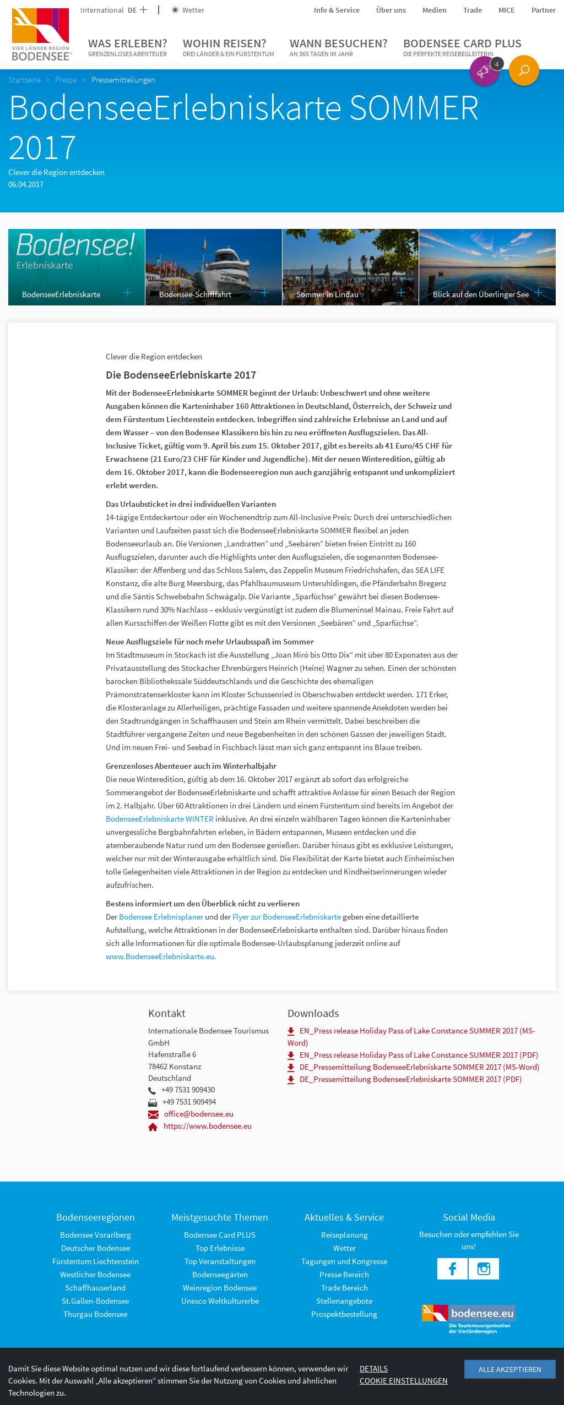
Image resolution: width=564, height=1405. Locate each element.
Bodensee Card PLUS (462, 47)
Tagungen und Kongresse (344, 1261)
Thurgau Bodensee (95, 1314)
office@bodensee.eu (191, 1113)
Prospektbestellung (344, 1314)
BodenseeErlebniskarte (61, 294)
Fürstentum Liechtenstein (95, 1261)
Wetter (187, 10)
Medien (434, 10)
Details (374, 1368)
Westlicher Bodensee (95, 1274)
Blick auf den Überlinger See (481, 294)
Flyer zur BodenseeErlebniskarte (287, 916)
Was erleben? (127, 47)
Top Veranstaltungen (220, 1261)
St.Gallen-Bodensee (95, 1300)
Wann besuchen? (339, 47)
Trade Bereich (344, 1287)
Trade (472, 10)
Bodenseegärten (220, 1274)
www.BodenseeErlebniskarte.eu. (161, 956)
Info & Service (337, 10)
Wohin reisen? (228, 47)
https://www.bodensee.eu (200, 1125)
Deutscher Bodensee (95, 1248)
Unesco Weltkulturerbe (220, 1300)
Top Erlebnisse (220, 1248)
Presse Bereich (344, 1274)
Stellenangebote (344, 1300)
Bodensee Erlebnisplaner (162, 916)
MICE (506, 10)
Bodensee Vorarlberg (95, 1234)
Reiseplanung (344, 1234)
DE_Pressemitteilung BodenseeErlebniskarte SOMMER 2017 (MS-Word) (414, 1067)
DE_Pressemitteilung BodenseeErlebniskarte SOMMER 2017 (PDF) (405, 1079)
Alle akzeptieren (510, 1369)
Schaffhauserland (95, 1287)
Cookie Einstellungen (404, 1380)
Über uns (391, 10)
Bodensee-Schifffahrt (195, 294)
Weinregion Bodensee (220, 1287)
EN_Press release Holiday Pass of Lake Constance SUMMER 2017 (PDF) (413, 1054)
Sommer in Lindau (327, 294)
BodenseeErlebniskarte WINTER (160, 818)
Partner (544, 10)
